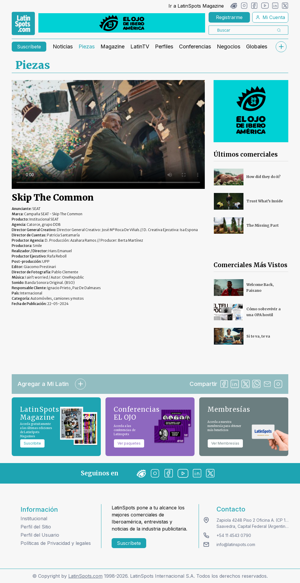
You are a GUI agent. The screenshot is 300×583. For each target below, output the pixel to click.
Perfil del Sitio (36, 527)
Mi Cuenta (270, 17)
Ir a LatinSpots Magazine (196, 6)
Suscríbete (29, 47)
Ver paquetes (129, 443)
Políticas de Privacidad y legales (56, 543)
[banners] (121, 23)
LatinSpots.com (85, 576)
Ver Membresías (225, 443)
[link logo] (23, 23)
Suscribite (32, 443)
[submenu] (281, 46)
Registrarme (229, 17)
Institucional (34, 518)
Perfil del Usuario (40, 535)
